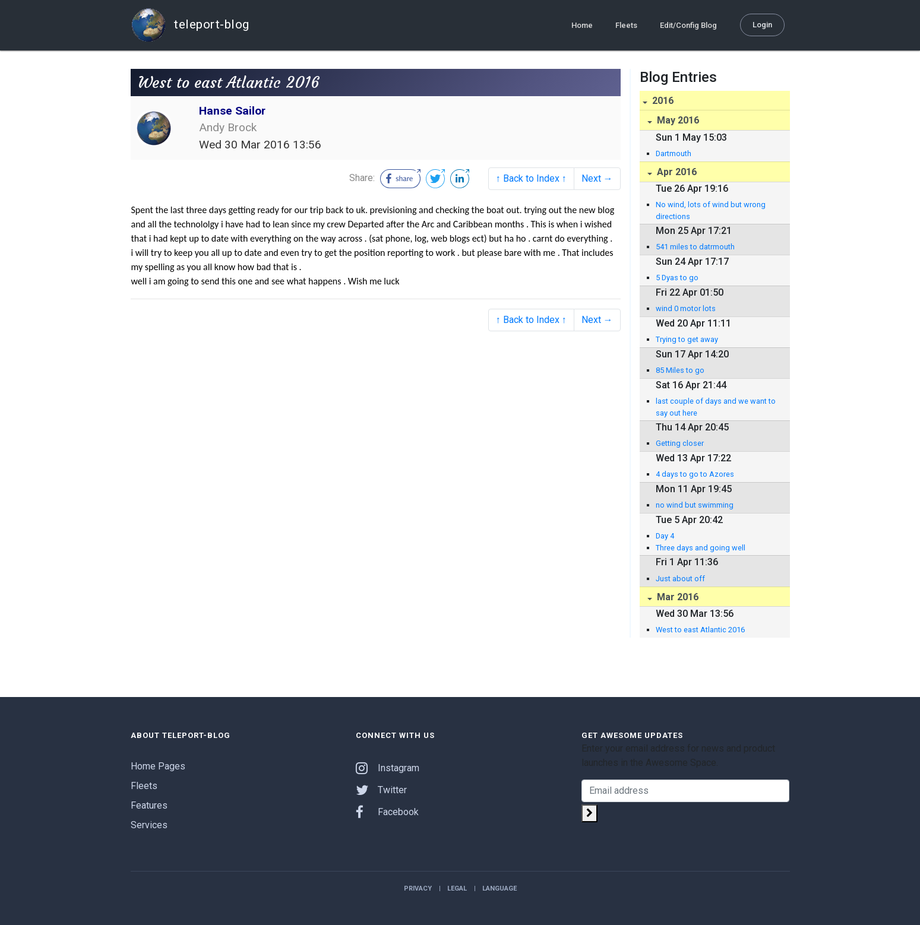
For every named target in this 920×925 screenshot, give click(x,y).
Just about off (680, 578)
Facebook (387, 812)
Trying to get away (687, 339)
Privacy (418, 888)
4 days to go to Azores (695, 474)
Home (582, 24)
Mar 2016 (676, 597)
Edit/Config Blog (688, 24)
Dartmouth (673, 153)
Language (499, 888)
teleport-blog (190, 25)
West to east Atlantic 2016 (700, 629)
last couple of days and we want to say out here (716, 407)
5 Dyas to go (677, 277)
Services (149, 825)
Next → (597, 178)
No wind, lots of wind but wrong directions (711, 210)
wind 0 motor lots (686, 308)
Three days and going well (700, 547)
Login (762, 24)
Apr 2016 (676, 172)
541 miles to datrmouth (695, 246)
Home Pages (158, 766)
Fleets (626, 24)
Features (149, 805)
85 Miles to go (680, 370)
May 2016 (677, 120)
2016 (662, 100)
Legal (457, 888)
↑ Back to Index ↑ (531, 178)
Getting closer (680, 443)
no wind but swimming (695, 504)
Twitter (381, 790)
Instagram (387, 768)
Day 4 (665, 535)
